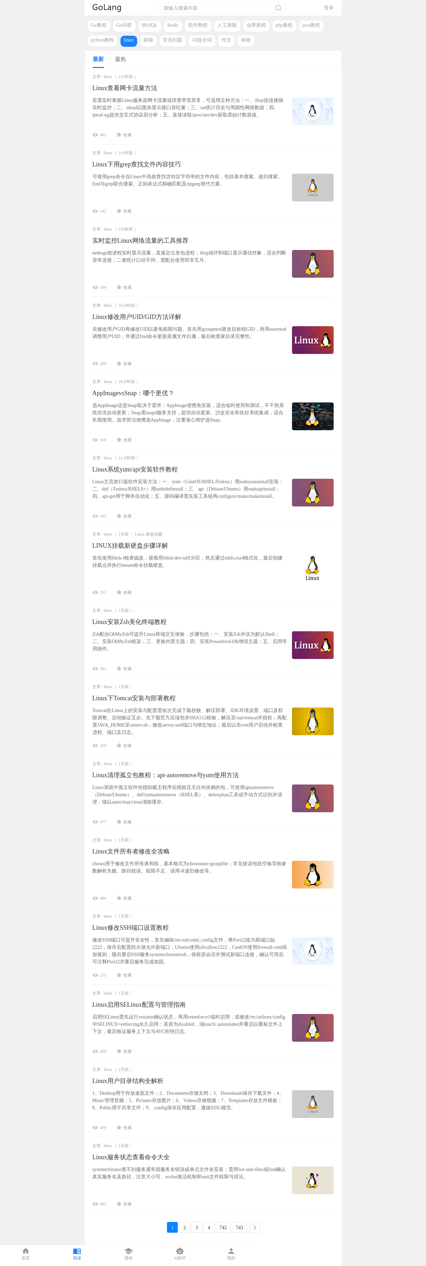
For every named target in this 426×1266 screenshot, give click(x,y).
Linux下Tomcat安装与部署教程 (134, 698)
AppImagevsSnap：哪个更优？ (133, 393)
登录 (329, 7)
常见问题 (172, 40)
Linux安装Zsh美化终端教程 (129, 621)
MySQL (150, 25)
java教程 (311, 25)
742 (223, 1227)
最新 (98, 59)
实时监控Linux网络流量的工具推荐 (140, 240)
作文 (226, 40)
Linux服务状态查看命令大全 (131, 1157)
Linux (140, 534)
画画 (246, 40)
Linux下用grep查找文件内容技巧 (136, 164)
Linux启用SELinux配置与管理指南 (139, 1004)
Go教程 (99, 25)
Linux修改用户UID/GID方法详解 (136, 316)
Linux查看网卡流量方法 (124, 88)
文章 (96, 76)
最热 (120, 59)
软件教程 (198, 25)
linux (129, 40)
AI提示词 (202, 40)
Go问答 (124, 25)
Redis (172, 25)
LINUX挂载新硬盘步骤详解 (130, 545)
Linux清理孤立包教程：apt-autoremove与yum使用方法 (165, 775)
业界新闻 (256, 25)
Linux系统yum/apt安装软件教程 (135, 469)
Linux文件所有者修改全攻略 (131, 851)
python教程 (102, 40)
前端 (148, 40)
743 (239, 1227)
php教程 (284, 25)
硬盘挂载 (154, 534)
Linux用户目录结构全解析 (128, 1080)
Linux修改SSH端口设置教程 (130, 927)
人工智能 (227, 25)
